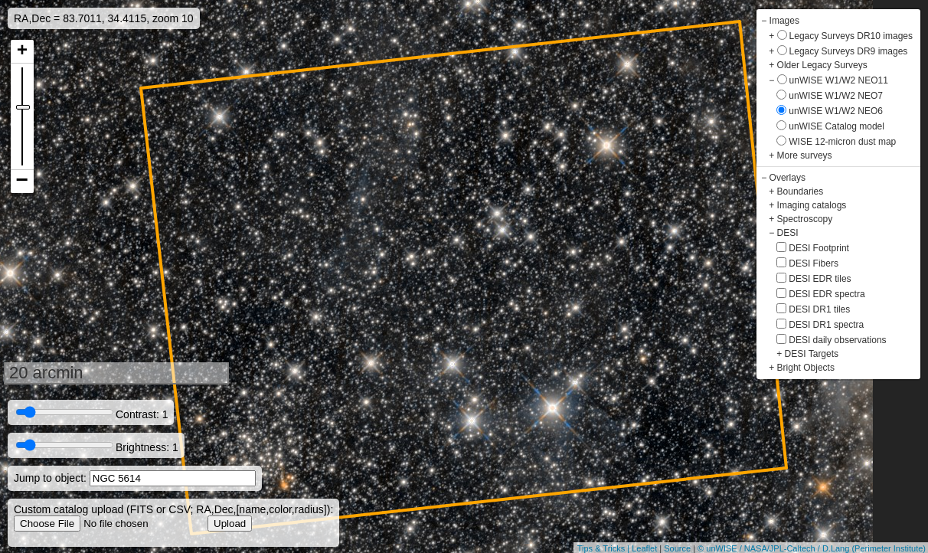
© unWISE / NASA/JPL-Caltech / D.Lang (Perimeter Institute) (812, 548)
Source (677, 548)
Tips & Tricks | (604, 548)
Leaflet (644, 548)
